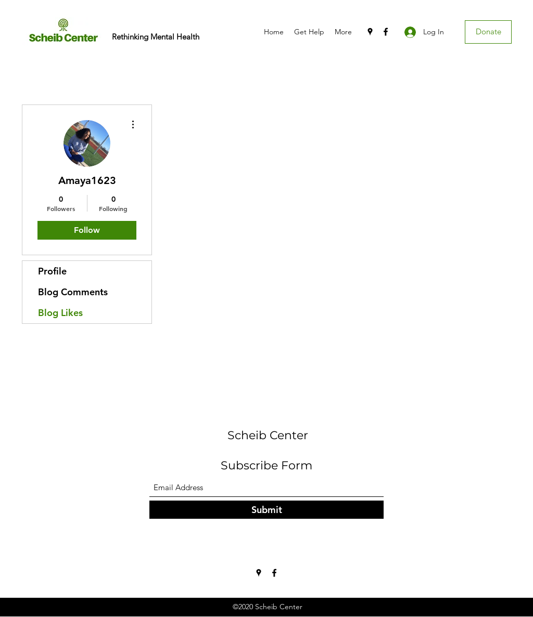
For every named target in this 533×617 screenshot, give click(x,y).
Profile (52, 271)
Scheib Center (267, 435)
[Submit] (266, 510)
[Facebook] (385, 32)
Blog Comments (73, 292)
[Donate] (488, 32)
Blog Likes (60, 313)
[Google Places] (370, 32)
